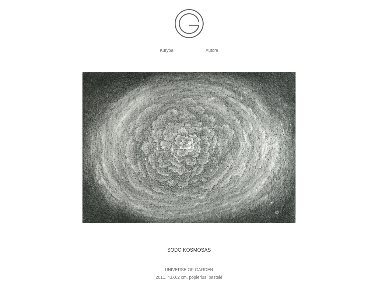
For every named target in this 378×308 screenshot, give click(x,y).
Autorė (212, 50)
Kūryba (166, 50)
